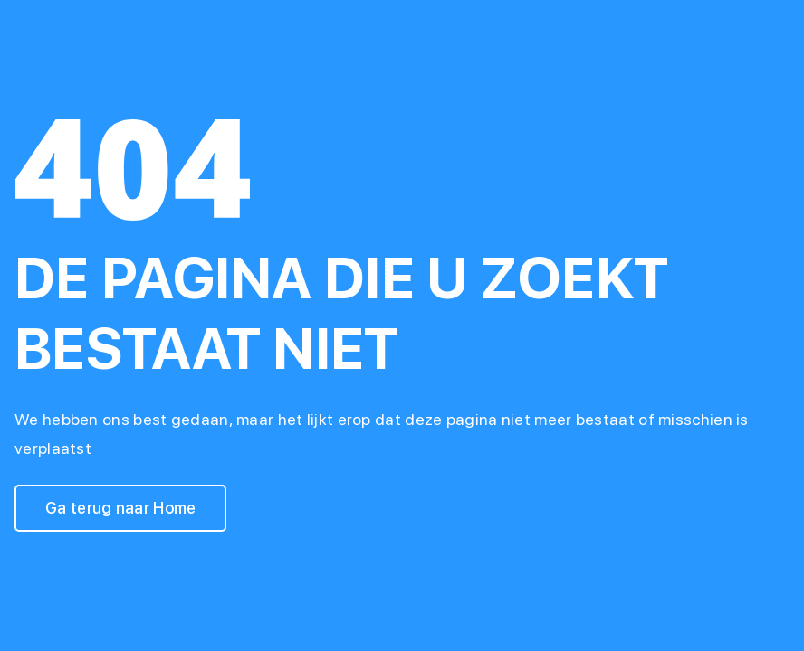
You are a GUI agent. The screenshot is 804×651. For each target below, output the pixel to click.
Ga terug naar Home (120, 507)
